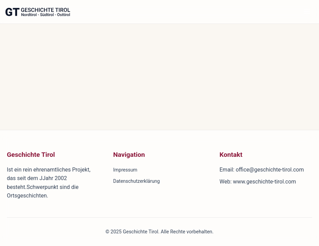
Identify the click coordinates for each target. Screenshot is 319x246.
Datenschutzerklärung (136, 181)
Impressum (125, 170)
